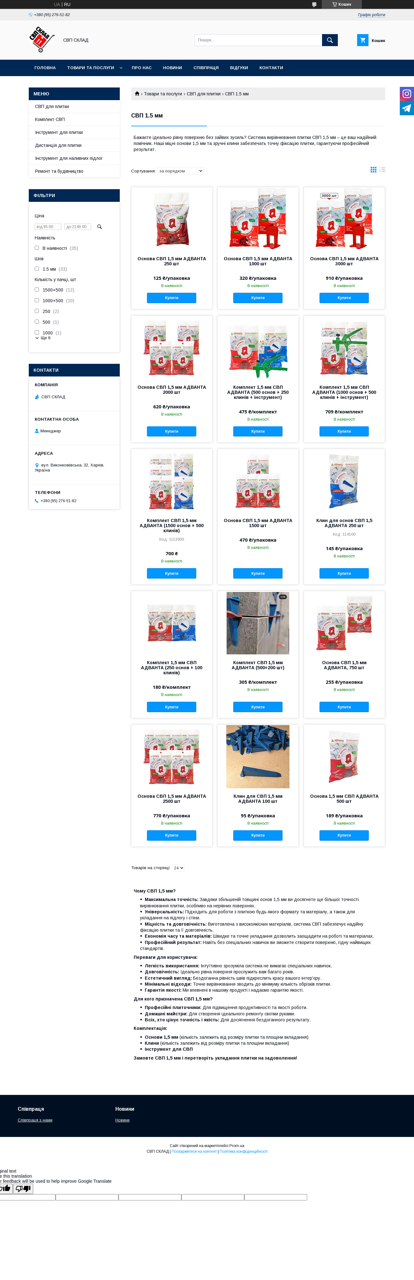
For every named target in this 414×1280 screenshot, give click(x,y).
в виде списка (382, 171)
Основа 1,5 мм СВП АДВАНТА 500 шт (344, 799)
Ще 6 (46, 337)
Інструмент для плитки (59, 132)
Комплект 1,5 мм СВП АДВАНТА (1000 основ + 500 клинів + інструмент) (344, 392)
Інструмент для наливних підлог (69, 158)
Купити (171, 298)
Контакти (271, 67)
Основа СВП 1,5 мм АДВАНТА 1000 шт (258, 261)
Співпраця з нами (35, 1120)
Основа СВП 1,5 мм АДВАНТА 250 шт (171, 261)
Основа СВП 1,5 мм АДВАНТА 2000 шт (171, 390)
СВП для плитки (204, 93)
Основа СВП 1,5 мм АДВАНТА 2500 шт (171, 799)
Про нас (142, 67)
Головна (45, 67)
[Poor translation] (23, 1189)
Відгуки (239, 67)
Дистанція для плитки (58, 145)
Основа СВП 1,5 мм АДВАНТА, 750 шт (344, 665)
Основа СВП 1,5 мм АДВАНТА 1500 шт (258, 523)
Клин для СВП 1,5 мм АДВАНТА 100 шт (258, 799)
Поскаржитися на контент (194, 1151)
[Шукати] (330, 40)
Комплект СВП (50, 119)
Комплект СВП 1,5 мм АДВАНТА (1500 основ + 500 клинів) (172, 525)
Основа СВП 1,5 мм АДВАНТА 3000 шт (344, 261)
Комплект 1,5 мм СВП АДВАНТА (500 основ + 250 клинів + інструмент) (258, 392)
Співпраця (206, 67)
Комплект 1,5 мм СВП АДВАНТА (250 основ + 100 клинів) (171, 667)
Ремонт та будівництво (59, 171)
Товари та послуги (90, 67)
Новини (172, 67)
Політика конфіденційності (244, 1151)
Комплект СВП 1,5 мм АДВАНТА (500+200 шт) (258, 665)
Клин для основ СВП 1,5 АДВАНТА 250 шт (344, 523)
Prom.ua (236, 1146)
